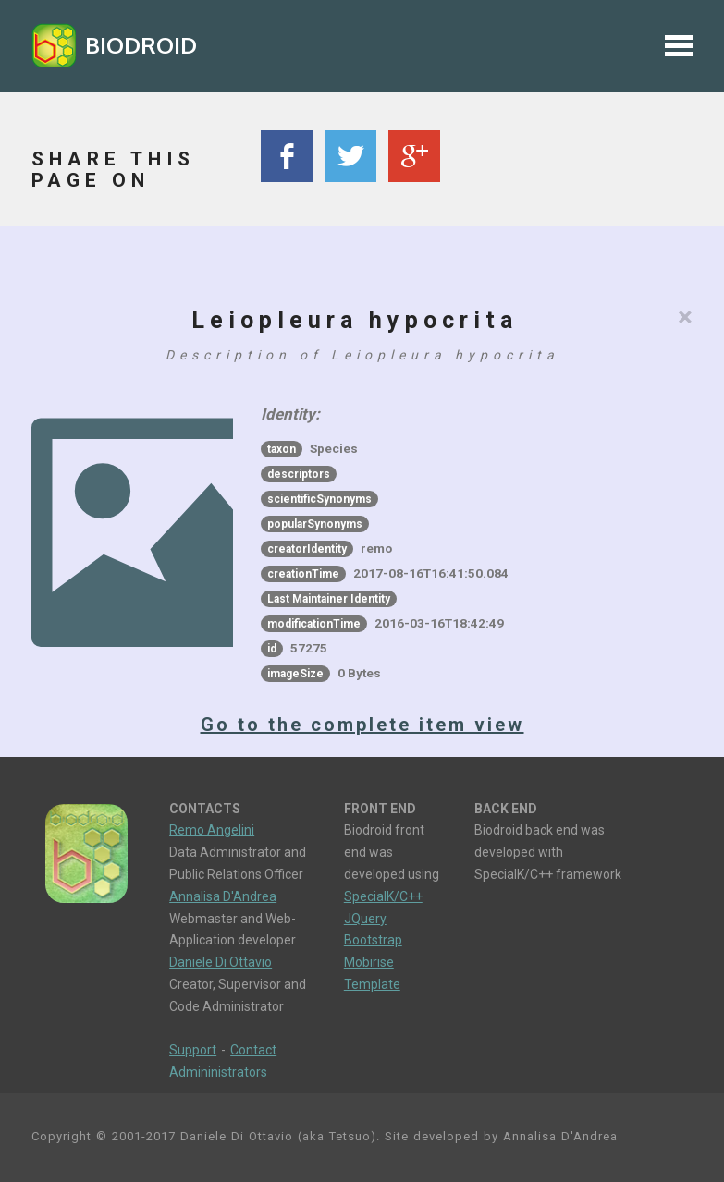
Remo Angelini (211, 830)
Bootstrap (373, 939)
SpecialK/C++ (383, 896)
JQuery (365, 918)
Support (192, 1049)
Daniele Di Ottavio (220, 962)
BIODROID (141, 44)
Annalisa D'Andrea (222, 896)
